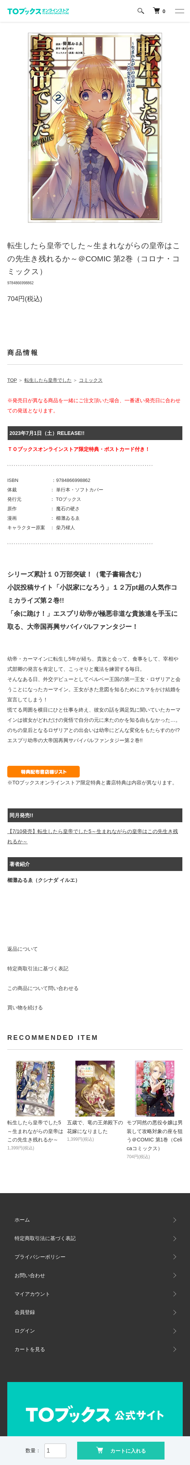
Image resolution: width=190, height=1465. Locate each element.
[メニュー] (179, 11)
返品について (22, 949)
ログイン (25, 1331)
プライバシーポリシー (40, 1257)
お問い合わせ (30, 1275)
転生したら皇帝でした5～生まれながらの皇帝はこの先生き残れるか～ (35, 1131)
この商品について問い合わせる (43, 988)
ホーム (22, 1220)
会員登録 (25, 1312)
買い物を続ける (25, 1007)
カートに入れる (121, 1450)
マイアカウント (32, 1294)
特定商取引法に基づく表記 (37, 968)
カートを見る (30, 1349)
